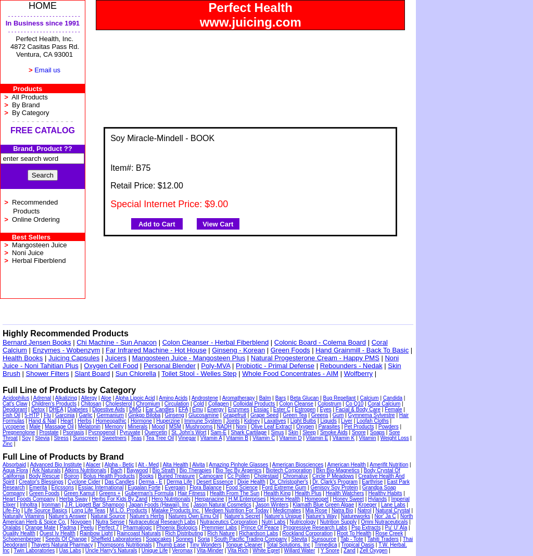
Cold (198, 404)
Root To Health (354, 533)
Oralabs (12, 527)
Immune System (203, 421)
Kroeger (367, 505)
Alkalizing (66, 398)
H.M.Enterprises (247, 499)
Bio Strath (164, 470)
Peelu (87, 527)
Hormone (141, 421)
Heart (66, 421)
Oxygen (305, 426)
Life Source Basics (46, 510)
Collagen (218, 404)
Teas (136, 438)
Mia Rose (316, 510)
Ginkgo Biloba (144, 415)
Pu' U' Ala (396, 527)
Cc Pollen (238, 476)
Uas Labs (70, 550)
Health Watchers (345, 493)
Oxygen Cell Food (111, 366)
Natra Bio (342, 510)
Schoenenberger (22, 539)
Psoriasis (73, 432)
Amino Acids (173, 398)
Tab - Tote (351, 539)
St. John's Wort (188, 432)
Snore (359, 432)
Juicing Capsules (73, 358)
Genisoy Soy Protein (334, 487)
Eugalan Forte (144, 487)
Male (35, 426)
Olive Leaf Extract (271, 426)
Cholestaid (266, 476)
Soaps (377, 432)
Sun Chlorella (136, 373)
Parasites (329, 426)
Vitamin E (317, 438)
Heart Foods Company (29, 499)
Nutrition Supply (338, 522)
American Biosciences (297, 464)
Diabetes (78, 409)
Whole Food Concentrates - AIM (290, 373)
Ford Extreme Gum (284, 487)
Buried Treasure (176, 476)
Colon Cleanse (296, 404)
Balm (265, 398)
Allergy (89, 398)
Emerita (38, 487)
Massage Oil (59, 426)
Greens (319, 415)
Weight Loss (394, 438)
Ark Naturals (46, 470)
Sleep (309, 432)
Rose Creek (389, 533)
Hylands (377, 499)
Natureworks (355, 516)
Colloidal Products (254, 404)
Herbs (85, 421)
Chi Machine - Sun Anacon (117, 342)
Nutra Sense (110, 522)
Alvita (198, 464)
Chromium (148, 404)
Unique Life (155, 550)
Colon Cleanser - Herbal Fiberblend (215, 342)
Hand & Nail (42, 421)
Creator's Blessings (41, 482)
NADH (224, 426)
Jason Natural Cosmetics (222, 505)
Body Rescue (44, 476)
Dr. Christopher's (289, 482)
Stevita (299, 539)
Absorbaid (14, 464)
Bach (116, 470)
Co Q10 (354, 404)
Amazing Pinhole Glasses (238, 464)
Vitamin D (291, 438)
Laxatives (275, 421)
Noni (241, 426)
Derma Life (179, 482)
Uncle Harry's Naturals (111, 550)
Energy (215, 409)
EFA (183, 409)
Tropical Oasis (357, 545)
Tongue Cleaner (243, 545)
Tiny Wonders (205, 545)
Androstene (205, 398)
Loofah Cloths (373, 421)
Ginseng (174, 415)
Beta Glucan (304, 398)
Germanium (110, 415)
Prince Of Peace (260, 527)
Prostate (48, 432)
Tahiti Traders (383, 539)
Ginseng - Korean (238, 350)
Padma (68, 527)
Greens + (109, 493)
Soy (26, 438)
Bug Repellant (339, 398)
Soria (204, 539)
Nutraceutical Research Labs (162, 522)
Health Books (23, 358)
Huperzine (168, 421)
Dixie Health (251, 482)
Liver (346, 421)
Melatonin (89, 426)
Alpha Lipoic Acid (135, 398)
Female (393, 409)
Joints (232, 421)
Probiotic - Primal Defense (275, 366)
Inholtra (28, 505)
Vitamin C (263, 438)
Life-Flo (11, 510)
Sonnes (185, 539)
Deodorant (15, 409)
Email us (47, 70)
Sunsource (323, 539)
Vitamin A (211, 438)
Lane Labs (393, 505)
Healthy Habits (385, 493)
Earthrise (372, 482)
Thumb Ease (171, 545)
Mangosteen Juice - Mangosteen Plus (189, 358)
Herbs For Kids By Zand (119, 499)
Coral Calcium (384, 404)
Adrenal (42, 398)
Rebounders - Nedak (351, 366)
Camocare (211, 476)
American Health (346, 464)
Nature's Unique (282, 516)
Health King (277, 493)
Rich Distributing (184, 533)
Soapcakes (158, 539)
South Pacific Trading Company (250, 539)
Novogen (80, 522)
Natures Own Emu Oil (194, 516)
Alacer (93, 464)
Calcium (369, 398)
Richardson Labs (258, 533)
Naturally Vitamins (23, 516)
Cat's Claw (15, 404)
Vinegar (187, 438)
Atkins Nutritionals (85, 470)
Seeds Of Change (66, 539)
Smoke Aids (334, 432)
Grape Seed (264, 415)
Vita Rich (237, 550)
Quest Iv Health (57, 533)
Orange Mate (40, 527)
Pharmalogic (137, 527)
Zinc (7, 444)
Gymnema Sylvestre (371, 415)
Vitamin (367, 438)
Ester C (281, 409)
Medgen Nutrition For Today (237, 510)
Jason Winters (272, 505)
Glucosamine (203, 415)
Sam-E (219, 432)
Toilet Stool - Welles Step (198, 373)
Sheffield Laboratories (116, 539)
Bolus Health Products (109, 476)
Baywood (137, 470)
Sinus (277, 432)
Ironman (51, 505)
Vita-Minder (210, 550)
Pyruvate (130, 432)
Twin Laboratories (34, 550)
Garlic (85, 415)
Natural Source (108, 516)
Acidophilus (16, 398)
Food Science (242, 487)
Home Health (285, 499)
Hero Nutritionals (170, 499)
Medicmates (287, 510)
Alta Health (175, 464)
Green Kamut (79, 493)
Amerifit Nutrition (389, 464)
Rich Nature (221, 533)
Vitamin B (237, 438)
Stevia (42, 438)
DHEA (56, 409)
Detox (38, 409)
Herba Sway (73, 499)
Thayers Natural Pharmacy (62, 545)
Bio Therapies (196, 470)
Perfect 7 (108, 527)
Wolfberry (358, 373)
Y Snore (330, 550)
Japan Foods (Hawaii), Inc (159, 505)
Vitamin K (344, 438)
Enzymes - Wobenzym (66, 350)
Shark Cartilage (248, 432)
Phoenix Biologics (176, 527)
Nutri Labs (274, 522)
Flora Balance (205, 487)
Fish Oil (11, 415)
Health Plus (308, 493)
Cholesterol (119, 404)
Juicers (115, 358)
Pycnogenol (102, 432)
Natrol (365, 510)
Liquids (328, 421)
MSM (175, 426)
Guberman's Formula (149, 493)
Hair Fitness (191, 493)
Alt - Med (148, 464)
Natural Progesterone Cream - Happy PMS (315, 358)
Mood (157, 426)
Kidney (252, 421)
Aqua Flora (15, 470)
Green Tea (295, 415)
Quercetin (156, 432)
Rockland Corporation (307, 533)
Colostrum (329, 404)
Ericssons (63, 487)
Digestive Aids (108, 409)
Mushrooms (198, 426)
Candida (392, 398)
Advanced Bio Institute (56, 464)
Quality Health (19, 533)
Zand (350, 550)
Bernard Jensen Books (37, 342)
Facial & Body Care (358, 409)
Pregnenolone (19, 432)
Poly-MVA (215, 366)
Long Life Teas (89, 510)
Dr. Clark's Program (335, 482)
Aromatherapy (238, 398)
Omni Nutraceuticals (384, 522)
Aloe (106, 398)
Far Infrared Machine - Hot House (156, 350)
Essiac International (100, 487)
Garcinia (64, 415)
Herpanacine (209, 499)
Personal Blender (170, 366)
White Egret (266, 550)
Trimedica (325, 545)
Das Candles (119, 482)
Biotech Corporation (289, 470)
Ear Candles (160, 409)
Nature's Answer (68, 516)
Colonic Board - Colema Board (320, 342)
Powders (388, 426)
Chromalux (295, 476)
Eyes (325, 409)
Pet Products (359, 426)
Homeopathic (111, 421)
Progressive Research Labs (315, 527)
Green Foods (290, 350)
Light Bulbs (303, 421)
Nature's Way (321, 516)
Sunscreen (85, 438)
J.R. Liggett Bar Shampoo (95, 505)
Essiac (261, 409)
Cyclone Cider (84, 482)
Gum (338, 415)
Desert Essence (214, 482)
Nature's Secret (242, 516)
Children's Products (54, 404)
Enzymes (238, 409)
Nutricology (302, 522)
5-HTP (32, 415)
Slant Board (92, 373)
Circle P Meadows (333, 476)
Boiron (71, 476)
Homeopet (316, 499)
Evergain (175, 487)
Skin (293, 432)
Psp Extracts (365, 527)
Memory (114, 426)
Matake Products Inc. (175, 510)
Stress (61, 438)
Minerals (138, 426)
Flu (47, 415)
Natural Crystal (393, 510)
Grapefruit (234, 415)
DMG (135, 409)
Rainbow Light (96, 533)
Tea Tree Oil (160, 438)
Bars (280, 398)
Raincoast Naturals (139, 533)
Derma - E (150, 482)
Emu (197, 409)
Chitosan (91, 404)
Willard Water (299, 550)
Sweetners (114, 438)
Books (146, 476)
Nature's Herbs (147, 516)
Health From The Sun (234, 493)
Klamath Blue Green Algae (323, 505)
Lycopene (14, 426)
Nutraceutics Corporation (229, 522)
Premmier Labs (219, 527)
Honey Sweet (348, 499)
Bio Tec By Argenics (238, 470)
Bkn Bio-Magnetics (337, 470)
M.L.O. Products (128, 510)
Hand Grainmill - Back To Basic (362, 350)
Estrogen (305, 409)
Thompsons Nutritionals (124, 545)
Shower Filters (47, 373)
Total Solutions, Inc (288, 545)
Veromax (182, 550)
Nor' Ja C (385, 516)
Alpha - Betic (119, 464)
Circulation (176, 404)
